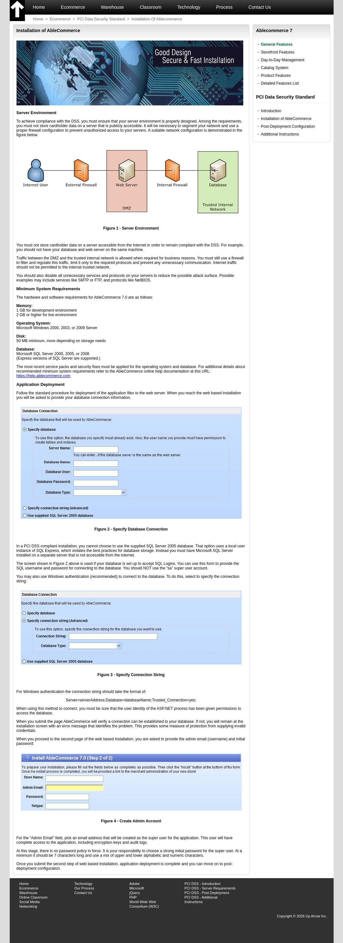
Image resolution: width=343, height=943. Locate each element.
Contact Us (260, 7)
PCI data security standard (101, 19)
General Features (277, 44)
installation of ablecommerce (156, 19)
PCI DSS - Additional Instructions (201, 899)
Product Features (276, 75)
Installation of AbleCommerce (286, 118)
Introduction (271, 111)
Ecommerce (73, 7)
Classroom (151, 7)
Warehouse (112, 7)
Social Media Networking (29, 904)
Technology (188, 7)
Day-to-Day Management (282, 60)
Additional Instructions (280, 134)
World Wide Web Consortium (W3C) (144, 904)
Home (39, 7)
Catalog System (275, 68)
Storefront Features (277, 52)
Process (224, 7)
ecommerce (60, 19)
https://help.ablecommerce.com (44, 376)
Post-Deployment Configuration (288, 126)
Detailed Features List (280, 83)
